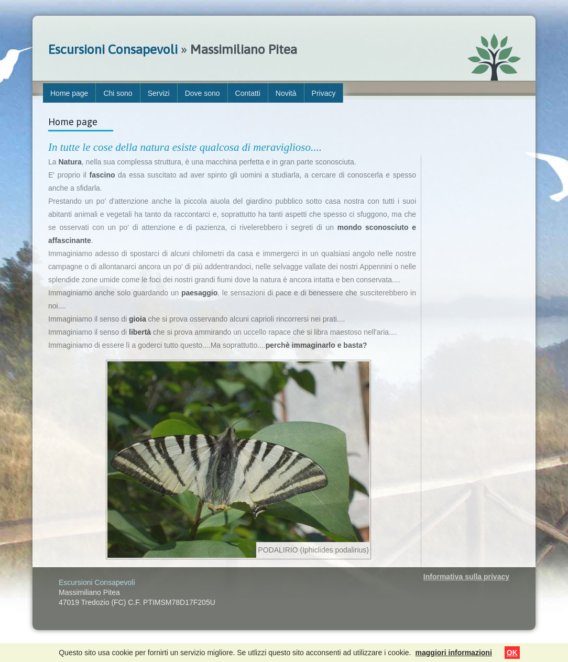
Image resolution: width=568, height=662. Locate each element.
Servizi (159, 93)
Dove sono (202, 93)
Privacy (324, 93)
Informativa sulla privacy (466, 576)
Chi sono (117, 93)
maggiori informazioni (454, 652)
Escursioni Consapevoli (113, 49)
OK (512, 652)
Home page (69, 93)
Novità (286, 93)
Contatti (247, 93)
